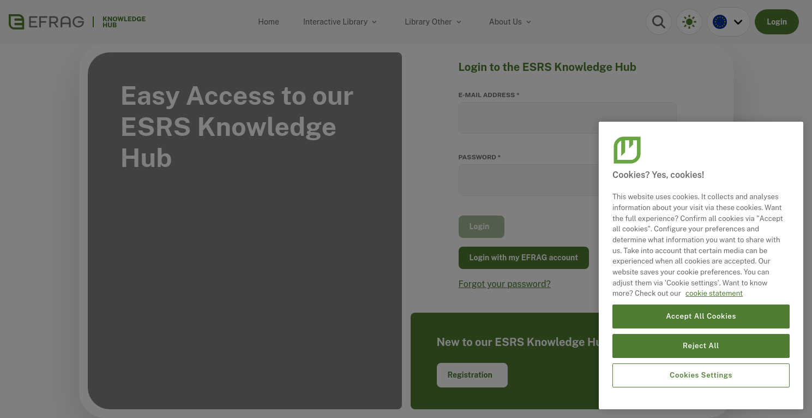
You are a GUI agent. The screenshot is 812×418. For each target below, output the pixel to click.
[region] (701, 265)
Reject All (701, 346)
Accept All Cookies (701, 316)
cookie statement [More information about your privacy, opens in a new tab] (714, 293)
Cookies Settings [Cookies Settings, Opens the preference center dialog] (701, 375)
